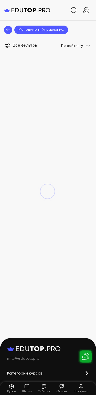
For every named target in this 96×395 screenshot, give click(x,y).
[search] (73, 10)
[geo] (86, 10)
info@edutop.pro (23, 359)
